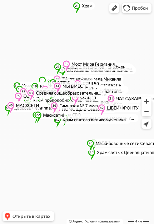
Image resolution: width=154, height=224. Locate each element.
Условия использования (102, 221)
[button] (114, 8)
